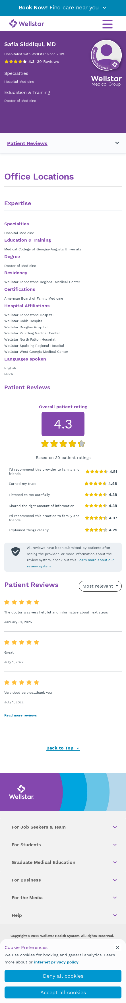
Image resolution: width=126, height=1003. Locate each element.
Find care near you (63, 7)
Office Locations (39, 177)
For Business (65, 880)
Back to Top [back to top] (63, 748)
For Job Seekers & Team (65, 827)
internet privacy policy (56, 962)
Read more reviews (20, 715)
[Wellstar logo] (26, 23)
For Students (65, 845)
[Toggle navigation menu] (114, 143)
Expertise (17, 203)
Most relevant (98, 586)
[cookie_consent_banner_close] (117, 947)
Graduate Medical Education (65, 862)
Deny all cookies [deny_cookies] (63, 976)
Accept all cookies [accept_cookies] (63, 992)
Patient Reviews (27, 143)
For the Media (65, 898)
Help (65, 915)
